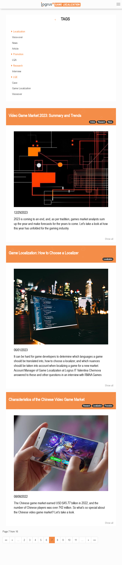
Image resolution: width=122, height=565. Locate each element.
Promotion (18, 54)
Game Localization (21, 88)
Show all (109, 238)
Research (18, 65)
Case (14, 82)
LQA (14, 59)
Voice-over (17, 37)
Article (15, 48)
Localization (19, 31)
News (15, 42)
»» (94, 539)
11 (76, 539)
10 (69, 539)
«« (6, 539)
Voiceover (17, 93)
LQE (15, 76)
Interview (16, 71)
